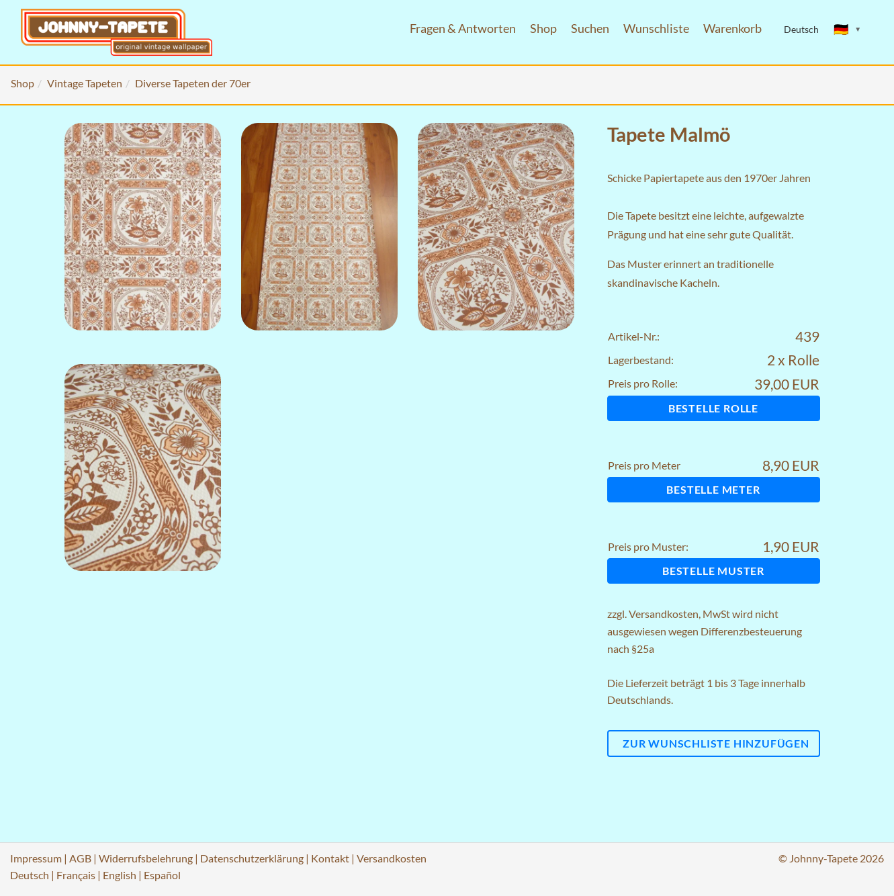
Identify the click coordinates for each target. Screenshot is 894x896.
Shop (543, 28)
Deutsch (29, 874)
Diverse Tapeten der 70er (193, 83)
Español (162, 874)
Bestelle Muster (713, 570)
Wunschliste (656, 28)
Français (75, 874)
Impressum (36, 858)
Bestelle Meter (713, 489)
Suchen (590, 28)
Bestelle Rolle (713, 408)
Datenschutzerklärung (252, 858)
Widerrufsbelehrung (146, 858)
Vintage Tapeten (84, 83)
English (119, 874)
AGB (80, 858)
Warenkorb (732, 28)
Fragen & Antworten (463, 28)
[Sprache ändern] (847, 29)
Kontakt (330, 858)
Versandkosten (664, 613)
